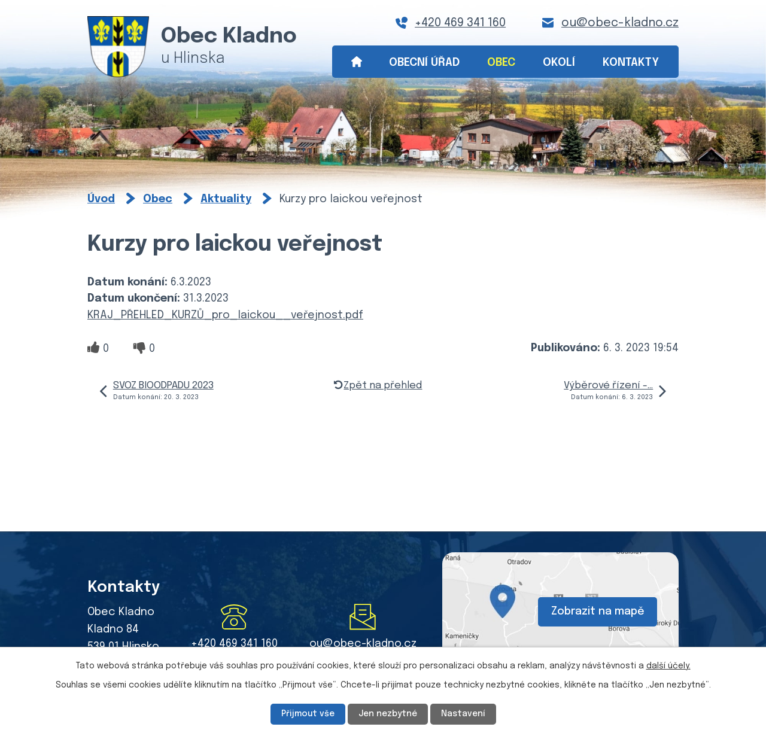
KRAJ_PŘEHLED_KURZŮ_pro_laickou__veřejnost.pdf (225, 315)
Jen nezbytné (387, 714)
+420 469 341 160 (460, 23)
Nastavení (463, 714)
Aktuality (225, 199)
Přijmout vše (308, 714)
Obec (501, 62)
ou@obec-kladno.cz (620, 23)
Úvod (356, 61)
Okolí (559, 62)
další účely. (668, 666)
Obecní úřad (424, 62)
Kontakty (631, 62)
